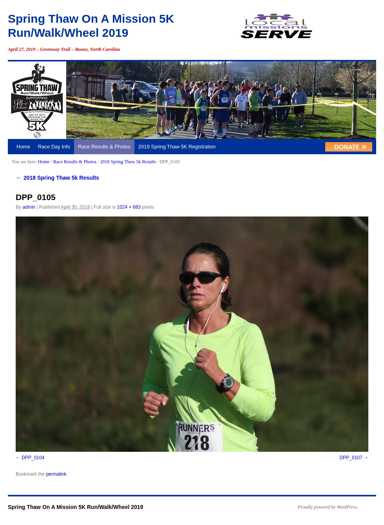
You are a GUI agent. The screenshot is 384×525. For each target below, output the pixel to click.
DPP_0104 (33, 457)
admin (28, 207)
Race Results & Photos (104, 147)
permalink (56, 474)
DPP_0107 (351, 457)
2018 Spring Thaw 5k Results (128, 161)
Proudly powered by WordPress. (328, 507)
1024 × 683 (128, 207)
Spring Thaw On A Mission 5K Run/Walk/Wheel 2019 (75, 507)
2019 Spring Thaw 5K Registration (177, 147)
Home (23, 147)
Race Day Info (54, 147)
